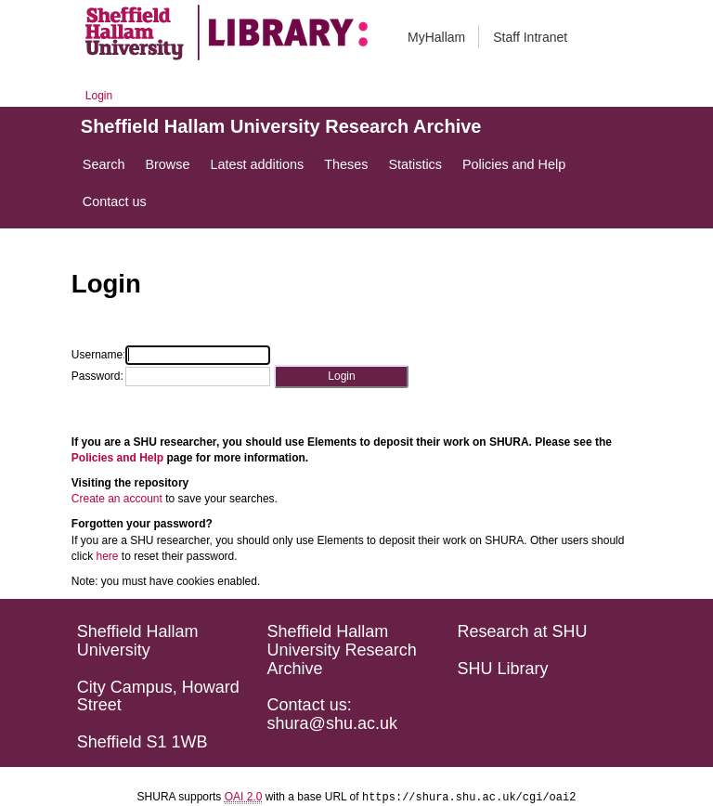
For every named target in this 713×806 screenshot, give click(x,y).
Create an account (116, 498)
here (107, 556)
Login (98, 95)
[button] (341, 376)
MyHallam (436, 37)
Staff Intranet (530, 37)
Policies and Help (117, 457)
